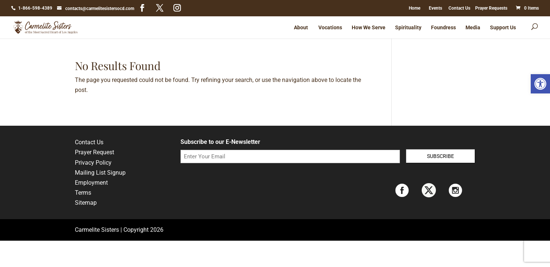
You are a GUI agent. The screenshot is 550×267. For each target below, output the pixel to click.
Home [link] (414, 8)
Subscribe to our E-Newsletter (220, 141)
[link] (540, 83)
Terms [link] (83, 192)
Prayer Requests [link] (491, 8)
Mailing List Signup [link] (100, 172)
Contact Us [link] (459, 8)
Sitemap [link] (86, 202)
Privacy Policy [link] (93, 162)
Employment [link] (91, 182)
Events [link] (435, 8)
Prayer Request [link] (94, 152)
